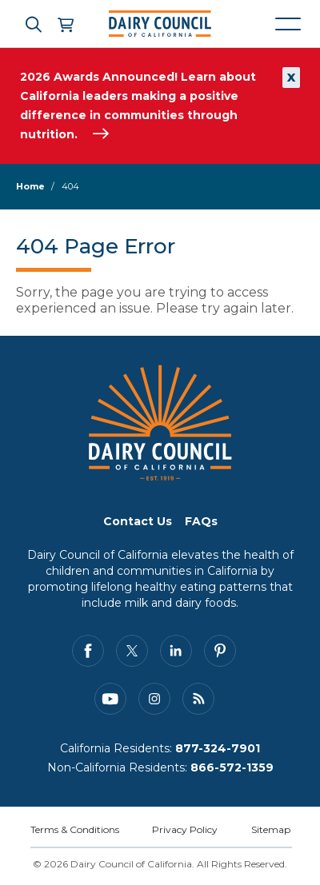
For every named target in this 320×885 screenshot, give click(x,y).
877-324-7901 (217, 748)
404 (70, 186)
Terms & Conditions (74, 829)
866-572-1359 (232, 767)
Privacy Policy (185, 829)
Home (30, 186)
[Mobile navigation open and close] (288, 24)
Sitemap (270, 829)
